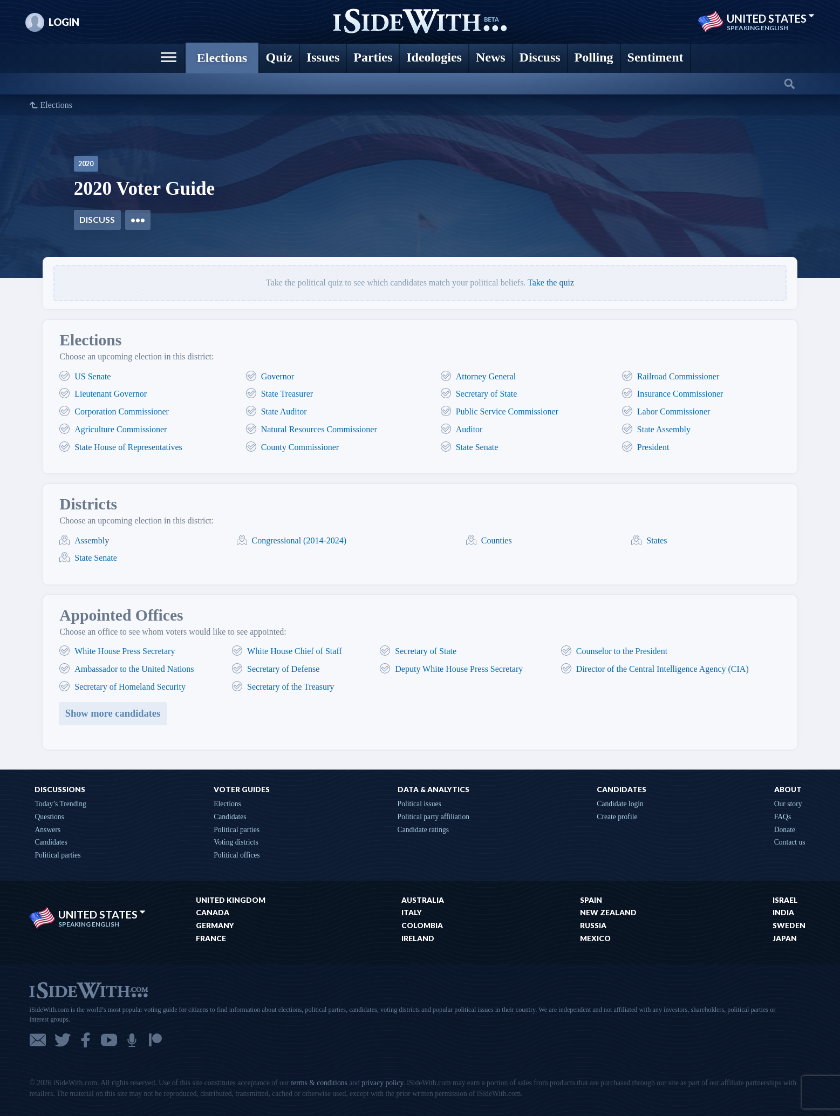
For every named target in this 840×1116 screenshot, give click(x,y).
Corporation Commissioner (121, 411)
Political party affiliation (433, 817)
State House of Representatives (128, 447)
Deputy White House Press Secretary (459, 668)
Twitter (62, 1040)
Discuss (97, 219)
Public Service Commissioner (507, 411)
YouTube (109, 1040)
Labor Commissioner (674, 411)
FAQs (782, 817)
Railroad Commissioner (678, 376)
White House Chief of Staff (294, 651)
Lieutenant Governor (110, 393)
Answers (47, 830)
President (653, 447)
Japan (785, 938)
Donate (784, 830)
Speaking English (757, 28)
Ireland (417, 938)
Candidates (51, 842)
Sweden (789, 925)
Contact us (789, 842)
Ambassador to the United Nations (134, 668)
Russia (593, 925)
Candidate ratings (423, 830)
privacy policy (382, 1083)
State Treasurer (287, 393)
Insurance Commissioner (680, 393)
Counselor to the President (621, 651)
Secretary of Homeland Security (130, 686)
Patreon (155, 1040)
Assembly (91, 540)
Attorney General (486, 376)
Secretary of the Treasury (290, 686)
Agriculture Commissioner (120, 429)
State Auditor (284, 411)
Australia (422, 900)
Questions (49, 817)
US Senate (92, 376)
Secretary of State (486, 393)
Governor (277, 376)
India (783, 912)
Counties (496, 540)
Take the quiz (551, 282)
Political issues (419, 804)
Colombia (422, 925)
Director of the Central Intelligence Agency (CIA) (662, 668)
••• (138, 219)
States (656, 540)
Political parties (57, 855)
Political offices (236, 855)
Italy (411, 912)
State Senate (477, 447)
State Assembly (664, 429)
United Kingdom (230, 900)
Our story (788, 804)
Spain (591, 900)
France (211, 938)
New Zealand (608, 912)
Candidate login (620, 804)
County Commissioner (300, 447)
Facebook (85, 1040)
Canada (212, 912)
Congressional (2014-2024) (299, 540)
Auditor (469, 429)
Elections (56, 105)
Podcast (132, 1040)
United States (771, 18)
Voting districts (236, 842)
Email (37, 1040)
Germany (215, 925)
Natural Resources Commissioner (319, 429)
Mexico (595, 938)
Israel (785, 900)
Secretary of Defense (283, 668)
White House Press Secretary (124, 651)
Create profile (617, 817)
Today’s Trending (60, 804)
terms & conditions (319, 1083)
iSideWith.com (88, 989)
